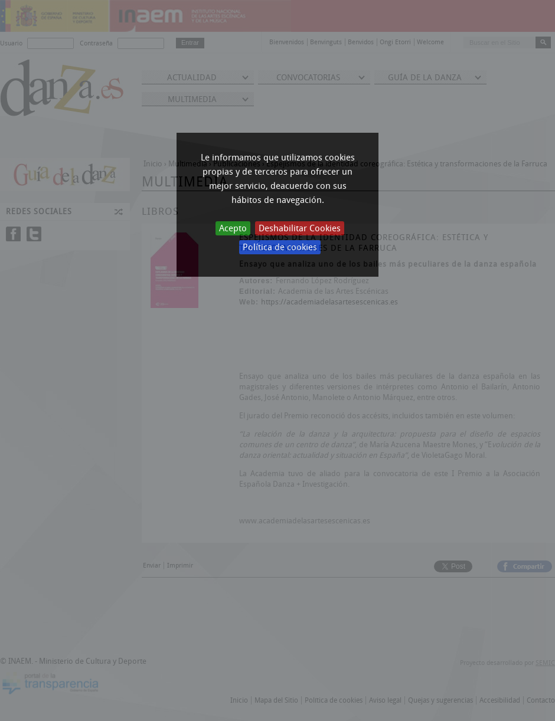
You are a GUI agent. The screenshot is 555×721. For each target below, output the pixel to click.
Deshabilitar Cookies (300, 228)
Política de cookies (280, 247)
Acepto (233, 228)
